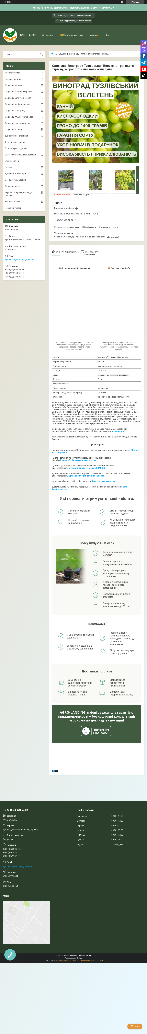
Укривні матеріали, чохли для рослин (19, 194)
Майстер (96, 481)
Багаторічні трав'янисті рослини (20, 155)
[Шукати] (41, 54)
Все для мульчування (15, 180)
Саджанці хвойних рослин (17, 104)
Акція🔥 (94, 35)
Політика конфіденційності (92, 961)
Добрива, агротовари (15, 174)
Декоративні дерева (15, 142)
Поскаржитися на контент (68, 961)
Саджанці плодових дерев (18, 123)
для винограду (108, 481)
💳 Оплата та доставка (71, 35)
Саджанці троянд (13, 129)
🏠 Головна (47, 35)
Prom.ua (87, 955)
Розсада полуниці (13, 79)
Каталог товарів (13, 73)
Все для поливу (12, 201)
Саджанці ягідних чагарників (19, 117)
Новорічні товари (13, 208)
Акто (80, 476)
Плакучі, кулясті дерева (16, 148)
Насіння (8, 167)
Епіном (63, 460)
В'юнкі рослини (12, 161)
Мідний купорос (96, 476)
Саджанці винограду (15, 110)
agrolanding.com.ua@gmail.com (20, 259)
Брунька (73, 476)
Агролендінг (118, 431)
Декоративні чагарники (16, 136)
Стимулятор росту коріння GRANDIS (87, 468)
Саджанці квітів (12, 186)
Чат (135, 1026)
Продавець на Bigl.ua (73, 958)
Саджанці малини (13, 85)
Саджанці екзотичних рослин (19, 92)
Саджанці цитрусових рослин (19, 98)
